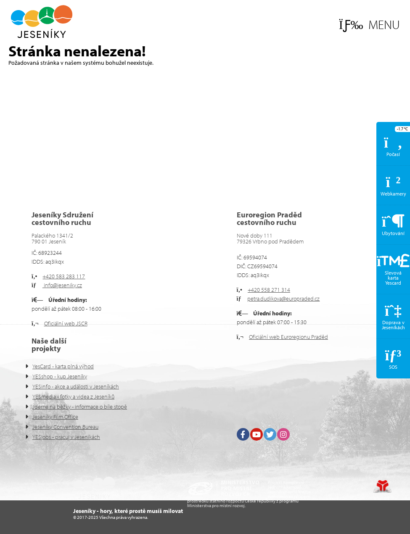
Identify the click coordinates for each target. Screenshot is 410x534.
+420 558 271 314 (269, 289)
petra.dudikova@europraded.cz (283, 298)
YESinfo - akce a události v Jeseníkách (75, 386)
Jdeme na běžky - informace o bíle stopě (79, 406)
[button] (369, 24)
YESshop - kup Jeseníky (59, 376)
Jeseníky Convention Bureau (65, 427)
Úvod (41, 21)
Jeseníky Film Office (55, 416)
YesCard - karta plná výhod (63, 366)
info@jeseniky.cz (62, 285)
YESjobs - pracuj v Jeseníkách (66, 437)
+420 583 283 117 (63, 276)
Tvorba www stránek (382, 486)
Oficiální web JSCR (65, 323)
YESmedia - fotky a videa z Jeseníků (73, 396)
